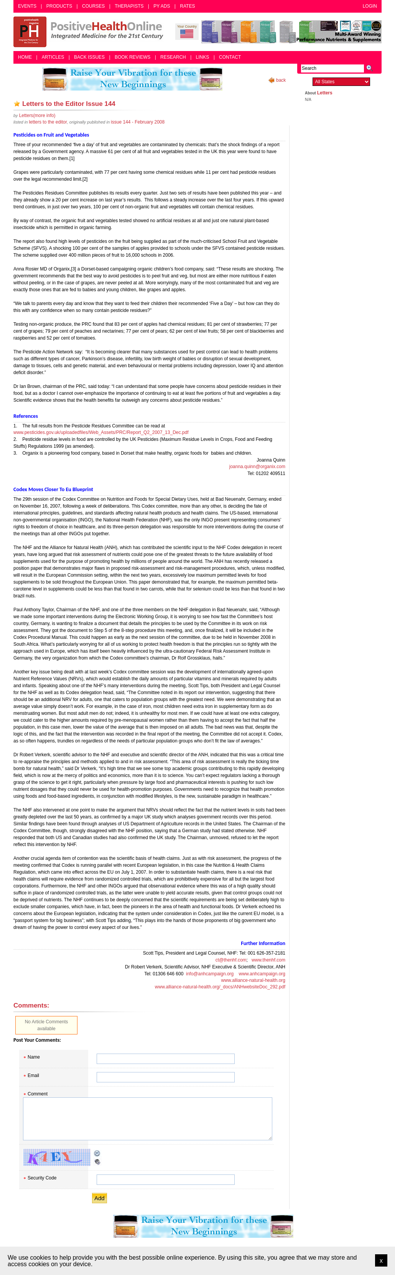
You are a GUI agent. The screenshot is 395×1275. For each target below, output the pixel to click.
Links (202, 57)
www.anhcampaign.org (262, 973)
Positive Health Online (90, 31)
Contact (230, 57)
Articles (53, 57)
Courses (93, 6)
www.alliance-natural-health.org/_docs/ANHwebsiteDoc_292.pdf (220, 987)
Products (59, 6)
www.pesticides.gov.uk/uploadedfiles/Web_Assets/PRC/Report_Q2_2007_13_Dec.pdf (101, 432)
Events (27, 6)
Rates (187, 6)
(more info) (37, 115)
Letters (324, 93)
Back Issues (89, 57)
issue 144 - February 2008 (138, 122)
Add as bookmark (16, 103)
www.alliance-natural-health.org (253, 980)
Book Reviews (132, 57)
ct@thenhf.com (231, 960)
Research (173, 57)
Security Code (42, 1178)
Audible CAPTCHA (97, 1162)
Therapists (129, 6)
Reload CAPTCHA (97, 1153)
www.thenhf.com (268, 960)
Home (25, 57)
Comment (38, 1094)
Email (33, 1075)
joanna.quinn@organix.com (257, 466)
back (281, 80)
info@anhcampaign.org (210, 973)
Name (34, 1057)
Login (370, 6)
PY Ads (161, 6)
